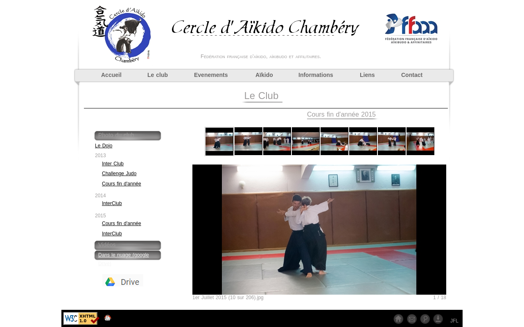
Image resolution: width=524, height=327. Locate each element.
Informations (315, 75)
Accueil (111, 75)
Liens (367, 75)
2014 (100, 195)
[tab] (129, 136)
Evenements (211, 75)
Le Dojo (103, 146)
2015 (100, 216)
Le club (157, 75)
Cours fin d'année (121, 184)
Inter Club (113, 164)
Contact (411, 75)
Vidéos (107, 244)
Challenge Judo (119, 173)
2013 (100, 155)
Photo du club (116, 135)
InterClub (112, 203)
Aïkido (264, 75)
